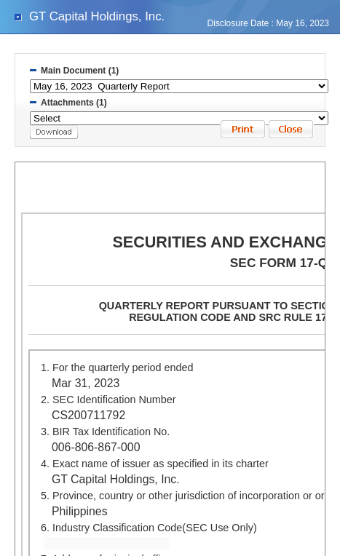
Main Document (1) (80, 70)
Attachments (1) (74, 103)
